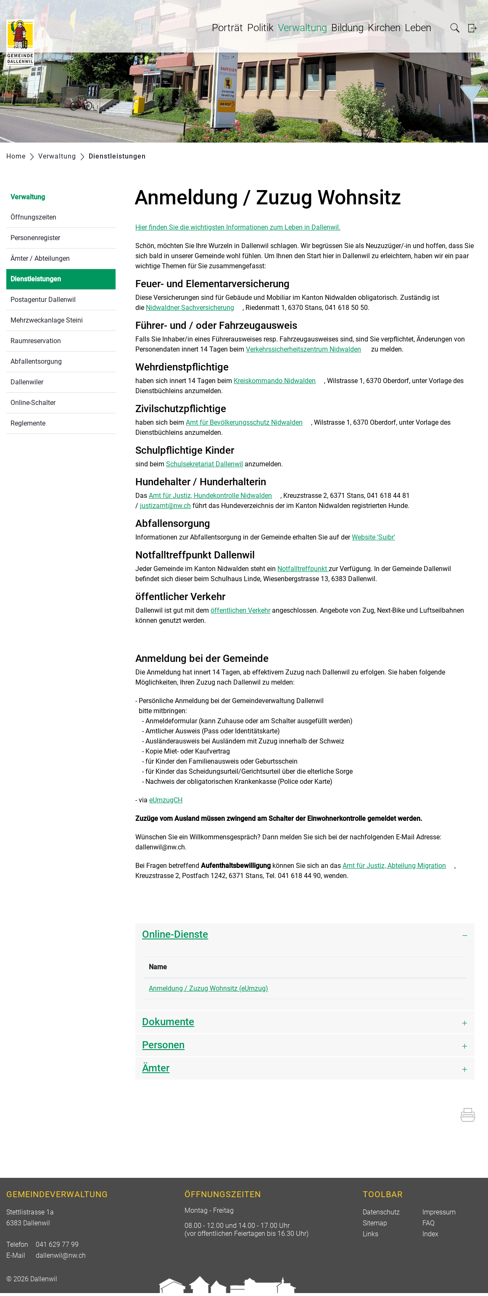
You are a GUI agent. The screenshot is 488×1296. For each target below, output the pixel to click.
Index (430, 1237)
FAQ (428, 1226)
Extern (437, 989)
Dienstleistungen (56, 278)
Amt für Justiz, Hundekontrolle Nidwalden (214, 496)
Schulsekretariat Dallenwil (204, 464)
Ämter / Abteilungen (40, 258)
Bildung (347, 28)
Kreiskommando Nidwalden (279, 381)
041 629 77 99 (57, 1247)
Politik (260, 28)
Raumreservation (36, 341)
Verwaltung (302, 28)
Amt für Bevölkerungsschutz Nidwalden (248, 422)
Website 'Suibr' (378, 537)
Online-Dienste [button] (175, 934)
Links (370, 1237)
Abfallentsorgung (36, 361)
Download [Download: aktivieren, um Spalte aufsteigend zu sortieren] (407, 967)
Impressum (439, 1215)
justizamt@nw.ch (165, 506)
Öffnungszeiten (33, 217)
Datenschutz (381, 1215)
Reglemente (28, 423)
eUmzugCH (170, 800)
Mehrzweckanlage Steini (47, 320)
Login (475, 28)
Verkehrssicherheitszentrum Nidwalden (307, 349)
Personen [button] (163, 1048)
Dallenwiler (27, 382)
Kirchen (384, 28)
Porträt (227, 28)
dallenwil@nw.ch (61, 1258)
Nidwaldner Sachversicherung (194, 308)
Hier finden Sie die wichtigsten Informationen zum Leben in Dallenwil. (237, 227)
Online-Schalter (33, 403)
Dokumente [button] (168, 1025)
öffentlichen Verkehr (240, 610)
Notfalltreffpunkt (303, 569)
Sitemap (375, 1226)
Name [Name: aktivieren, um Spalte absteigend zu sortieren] (158, 967)
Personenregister (35, 238)
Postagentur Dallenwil (43, 300)
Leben (418, 28)
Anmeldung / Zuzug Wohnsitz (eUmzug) (208, 988)
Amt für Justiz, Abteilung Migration (398, 866)
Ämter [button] (155, 1071)
